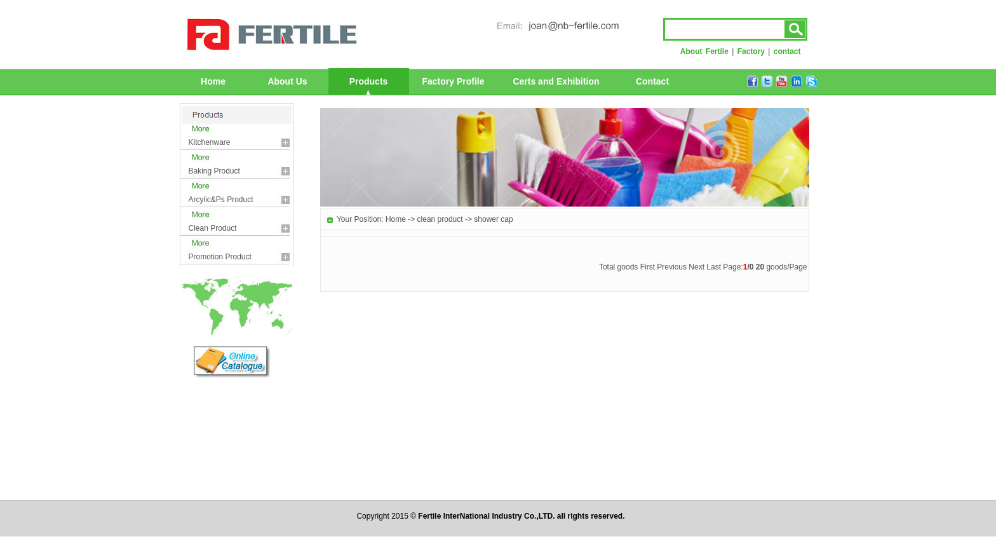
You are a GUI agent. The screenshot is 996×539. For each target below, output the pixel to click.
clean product (213, 228)
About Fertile (704, 51)
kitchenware (210, 142)
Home (213, 81)
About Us (287, 81)
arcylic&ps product (221, 199)
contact (787, 51)
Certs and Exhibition (556, 81)
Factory (751, 51)
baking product (214, 171)
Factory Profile (453, 81)
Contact (652, 81)
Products (368, 81)
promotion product (220, 256)
